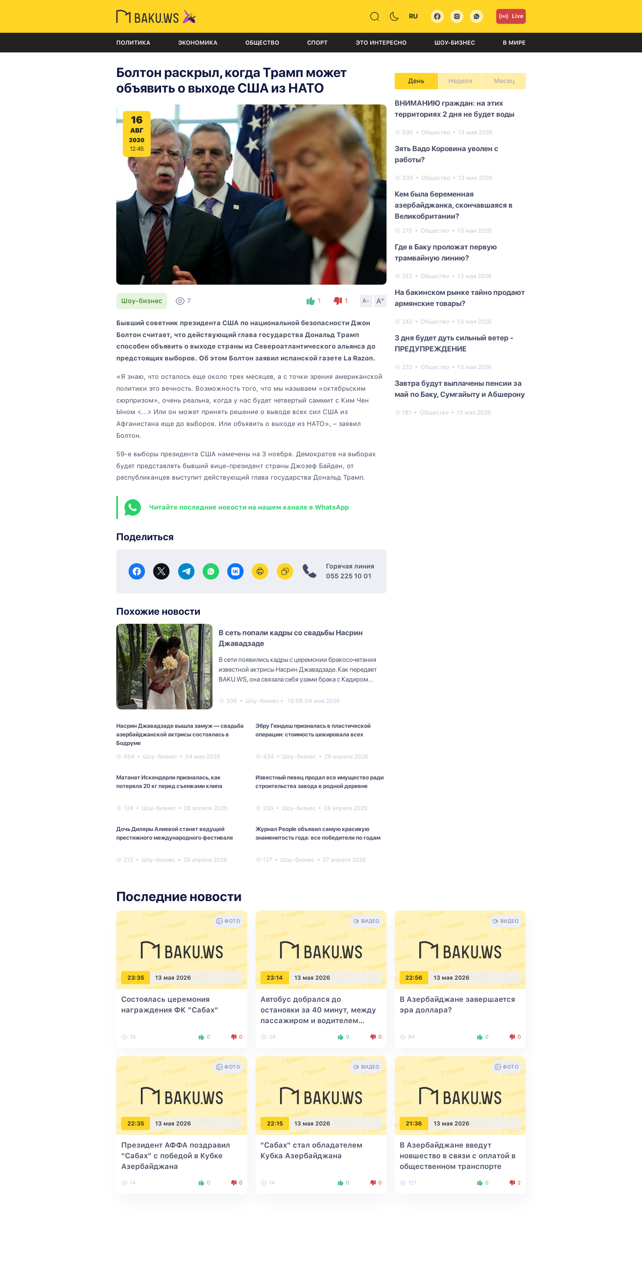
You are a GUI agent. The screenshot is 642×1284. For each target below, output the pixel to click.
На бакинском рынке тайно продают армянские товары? (460, 298)
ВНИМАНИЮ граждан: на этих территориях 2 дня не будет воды (454, 108)
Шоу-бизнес (454, 42)
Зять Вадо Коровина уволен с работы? (446, 154)
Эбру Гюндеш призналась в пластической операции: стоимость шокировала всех (313, 730)
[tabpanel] (460, 257)
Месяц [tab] (504, 81)
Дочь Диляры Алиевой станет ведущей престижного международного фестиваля (174, 833)
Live (511, 16)
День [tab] (416, 81)
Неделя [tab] (460, 81)
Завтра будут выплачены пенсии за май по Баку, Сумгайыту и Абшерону (460, 389)
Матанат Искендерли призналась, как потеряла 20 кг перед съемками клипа (169, 781)
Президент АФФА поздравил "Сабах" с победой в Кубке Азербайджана (175, 1156)
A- (366, 300)
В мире (514, 42)
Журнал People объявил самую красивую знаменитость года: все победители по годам (317, 833)
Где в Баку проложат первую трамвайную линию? (446, 252)
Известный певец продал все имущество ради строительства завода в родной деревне (319, 781)
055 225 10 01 (348, 576)
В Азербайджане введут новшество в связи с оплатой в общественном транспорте (457, 1156)
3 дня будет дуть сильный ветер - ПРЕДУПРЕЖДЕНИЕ (454, 343)
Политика (133, 42)
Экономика (197, 42)
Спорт (317, 42)
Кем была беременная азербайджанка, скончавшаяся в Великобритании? (454, 205)
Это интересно (381, 42)
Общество (262, 42)
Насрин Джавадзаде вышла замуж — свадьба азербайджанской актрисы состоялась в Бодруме (180, 734)
